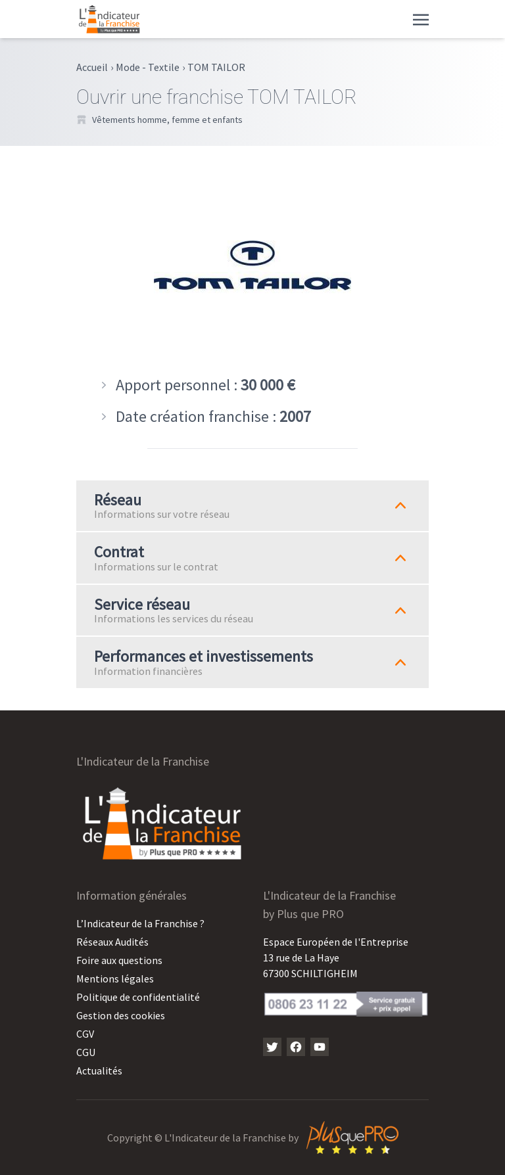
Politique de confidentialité (138, 996)
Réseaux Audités (112, 941)
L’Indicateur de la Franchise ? (140, 923)
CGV (85, 1033)
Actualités (99, 1070)
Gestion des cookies (120, 1015)
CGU (85, 1052)
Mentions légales (115, 978)
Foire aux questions (119, 960)
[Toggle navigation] (421, 18)
